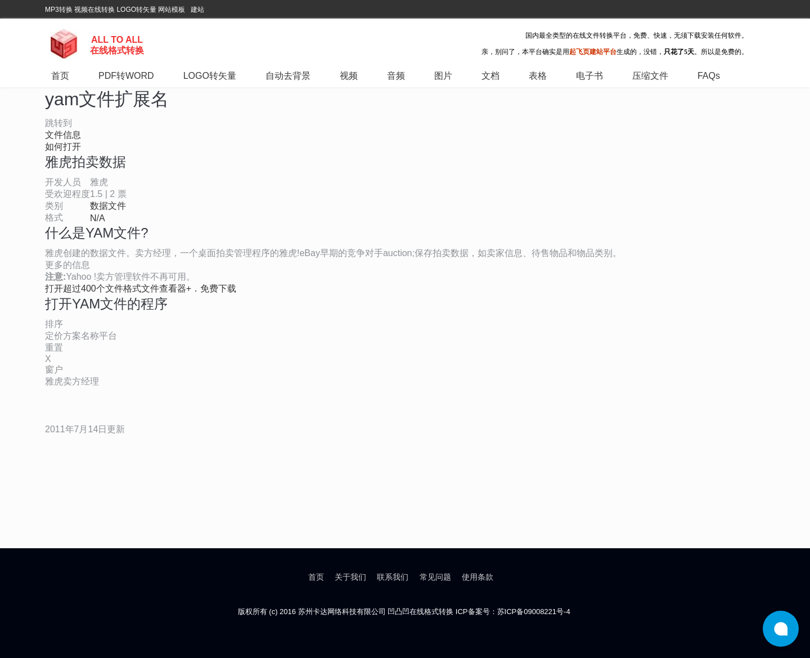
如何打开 (63, 146)
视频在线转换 (94, 10)
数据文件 (108, 206)
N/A (97, 218)
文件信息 (63, 135)
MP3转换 (59, 10)
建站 (197, 10)
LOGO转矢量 (136, 10)
